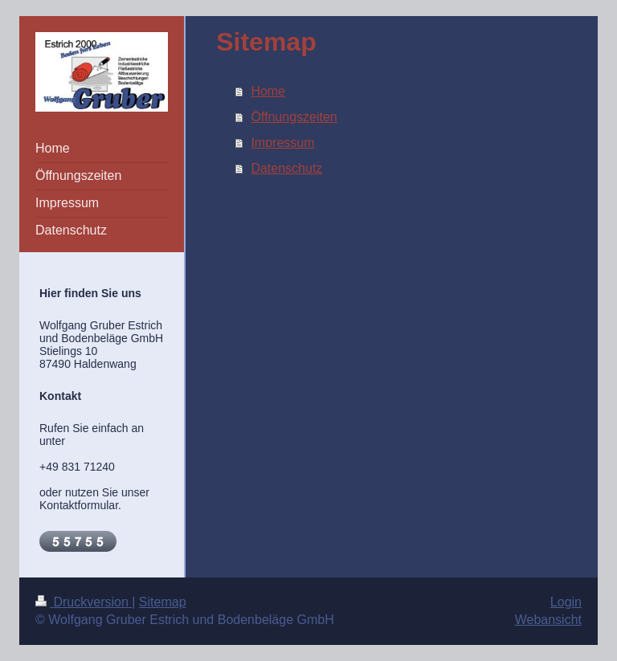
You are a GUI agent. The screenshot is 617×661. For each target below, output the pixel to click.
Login (566, 602)
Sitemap (162, 602)
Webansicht (548, 619)
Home (268, 91)
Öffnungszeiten (294, 117)
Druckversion (83, 602)
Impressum (282, 142)
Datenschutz (286, 168)
